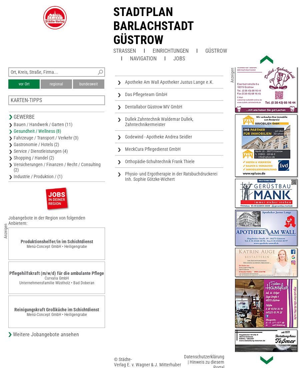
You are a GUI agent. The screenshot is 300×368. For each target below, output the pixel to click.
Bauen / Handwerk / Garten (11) (43, 124)
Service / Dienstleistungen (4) (41, 151)
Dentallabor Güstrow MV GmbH (153, 106)
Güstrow (216, 51)
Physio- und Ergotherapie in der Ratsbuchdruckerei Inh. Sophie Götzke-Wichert (171, 176)
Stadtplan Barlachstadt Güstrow (153, 26)
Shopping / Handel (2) (34, 157)
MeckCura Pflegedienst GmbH (153, 149)
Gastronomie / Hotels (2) (36, 144)
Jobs (179, 58)
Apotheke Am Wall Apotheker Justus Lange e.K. (169, 82)
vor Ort (24, 84)
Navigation (143, 58)
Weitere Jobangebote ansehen (46, 334)
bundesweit (88, 84)
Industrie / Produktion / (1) (38, 176)
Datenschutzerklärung (204, 356)
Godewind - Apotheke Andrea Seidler (158, 136)
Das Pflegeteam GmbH (146, 94)
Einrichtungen (171, 51)
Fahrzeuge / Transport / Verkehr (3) (46, 137)
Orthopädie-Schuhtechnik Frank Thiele (160, 161)
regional (56, 84)
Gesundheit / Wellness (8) (37, 131)
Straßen (124, 51)
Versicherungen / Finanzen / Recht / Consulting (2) (57, 167)
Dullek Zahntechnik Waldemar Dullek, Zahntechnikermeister (159, 121)
